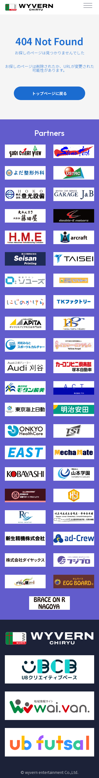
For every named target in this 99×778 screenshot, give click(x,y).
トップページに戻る (49, 93)
